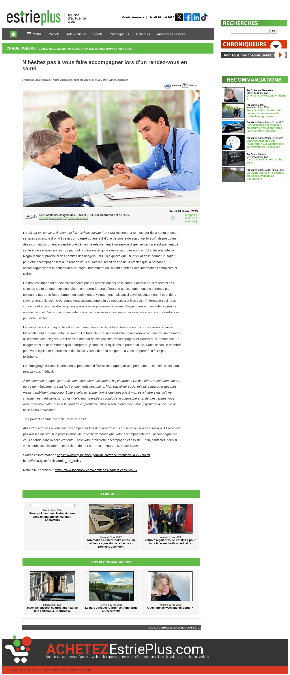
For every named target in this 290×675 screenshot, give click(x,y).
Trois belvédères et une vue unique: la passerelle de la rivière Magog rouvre (264, 113)
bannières (53, 657)
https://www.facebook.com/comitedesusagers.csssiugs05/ (96, 470)
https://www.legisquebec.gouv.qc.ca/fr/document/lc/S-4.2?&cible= (103, 455)
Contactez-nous (133, 17)
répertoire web (87, 657)
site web (162, 657)
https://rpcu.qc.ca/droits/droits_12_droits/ (52, 461)
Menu (34, 34)
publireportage (110, 657)
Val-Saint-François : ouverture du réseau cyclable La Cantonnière (265, 175)
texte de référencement (138, 657)
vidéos (174, 657)
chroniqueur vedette (195, 657)
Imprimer (176, 85)
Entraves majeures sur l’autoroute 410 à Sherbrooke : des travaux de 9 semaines (266, 144)
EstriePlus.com (28, 670)
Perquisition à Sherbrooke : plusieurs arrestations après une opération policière (264, 128)
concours (69, 657)
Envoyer (193, 85)
